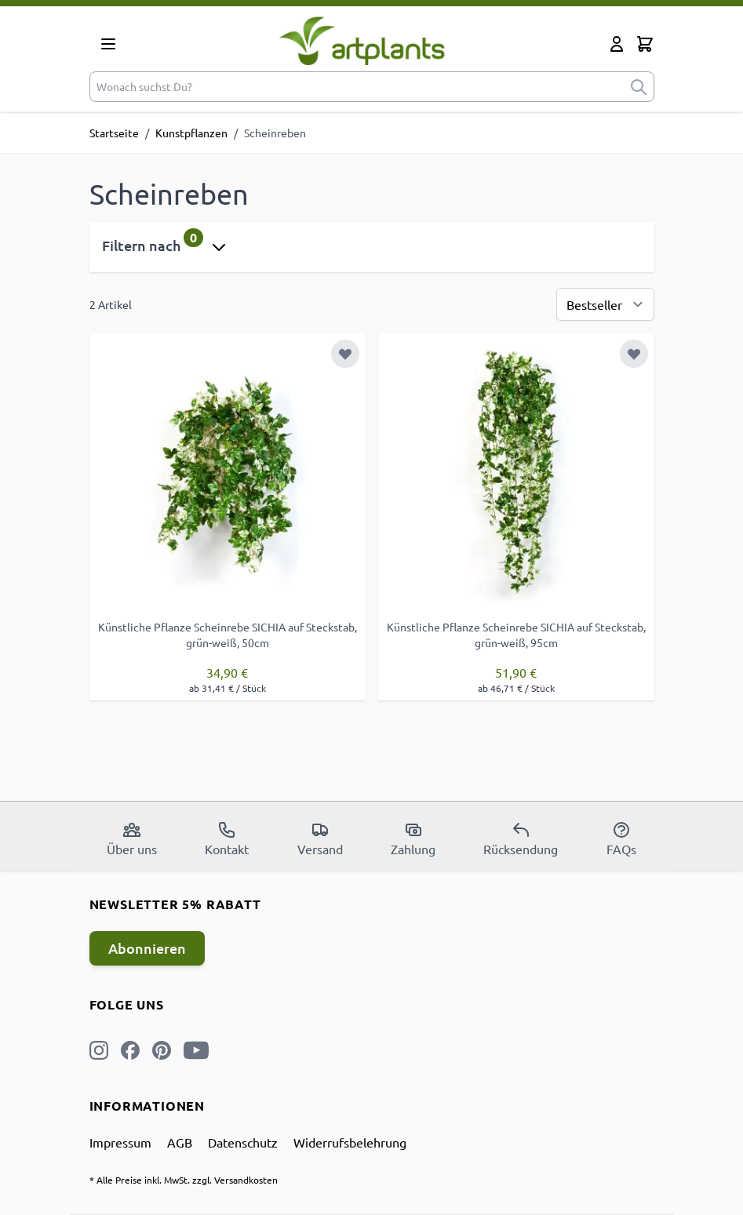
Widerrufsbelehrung (349, 1142)
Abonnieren (147, 948)
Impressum (120, 1142)
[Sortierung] (605, 304)
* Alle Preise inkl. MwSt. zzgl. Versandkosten (183, 1179)
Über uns (132, 838)
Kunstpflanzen (191, 133)
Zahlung (413, 838)
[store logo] (362, 40)
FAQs (621, 838)
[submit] (638, 86)
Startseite (114, 133)
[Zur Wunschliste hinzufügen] (345, 354)
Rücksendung (520, 838)
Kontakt (227, 838)
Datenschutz (243, 1142)
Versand (320, 838)
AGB (179, 1142)
